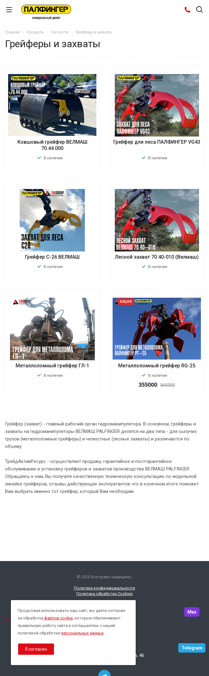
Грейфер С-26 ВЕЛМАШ (52, 257)
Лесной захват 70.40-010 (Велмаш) (157, 257)
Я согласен (36, 649)
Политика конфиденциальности (104, 588)
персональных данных (82, 633)
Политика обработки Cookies (104, 593)
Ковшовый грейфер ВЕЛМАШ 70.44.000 (52, 145)
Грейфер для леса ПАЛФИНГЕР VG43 (156, 142)
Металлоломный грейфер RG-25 (156, 366)
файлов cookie (58, 618)
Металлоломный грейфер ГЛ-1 (52, 366)
